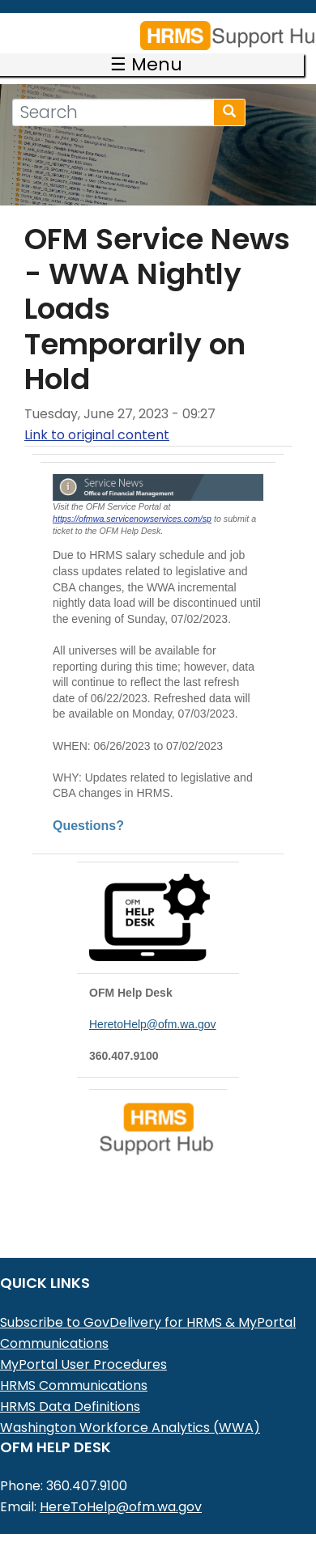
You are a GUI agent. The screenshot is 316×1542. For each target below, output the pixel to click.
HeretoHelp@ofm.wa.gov (152, 1001)
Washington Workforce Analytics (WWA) (130, 1405)
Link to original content (96, 412)
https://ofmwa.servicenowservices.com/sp (132, 496)
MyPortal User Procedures (83, 1341)
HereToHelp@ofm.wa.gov (121, 1484)
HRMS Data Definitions (70, 1384)
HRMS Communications (73, 1362)
